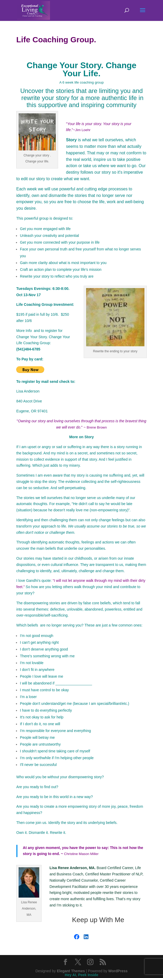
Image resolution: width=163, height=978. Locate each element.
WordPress (118, 971)
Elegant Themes (71, 971)
